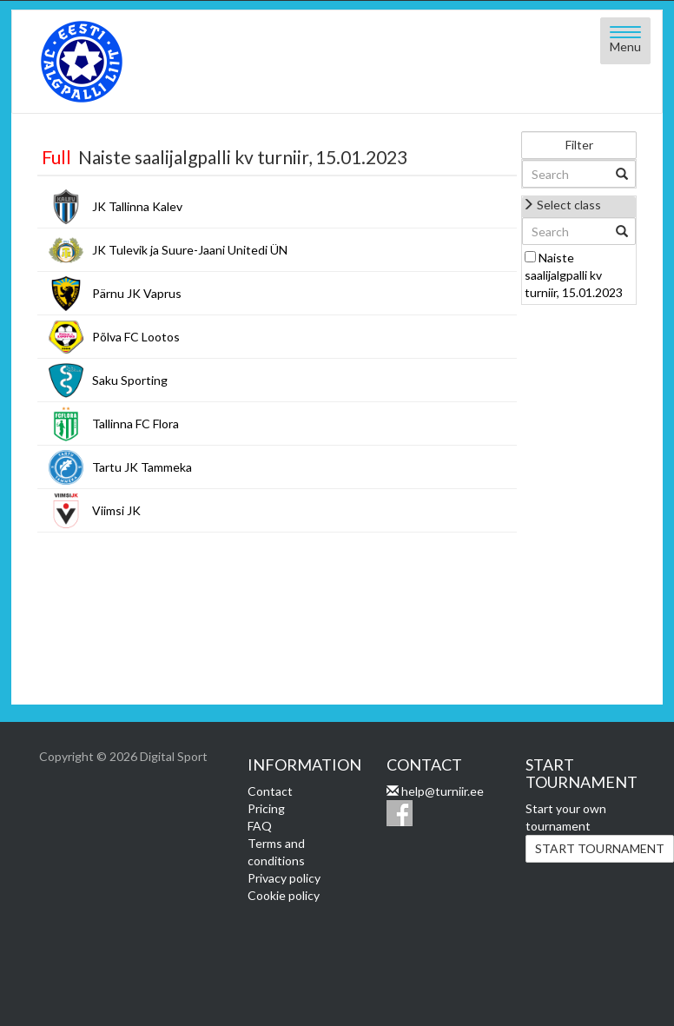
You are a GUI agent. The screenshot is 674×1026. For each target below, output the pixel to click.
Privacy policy (284, 877)
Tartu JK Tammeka (142, 467)
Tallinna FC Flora (135, 423)
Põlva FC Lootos (136, 336)
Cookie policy (284, 895)
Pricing (266, 808)
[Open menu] (625, 40)
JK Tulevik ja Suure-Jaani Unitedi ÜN (189, 249)
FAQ (260, 825)
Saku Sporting (130, 380)
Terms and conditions (276, 852)
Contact (270, 791)
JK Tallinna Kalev (137, 206)
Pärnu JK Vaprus (137, 293)
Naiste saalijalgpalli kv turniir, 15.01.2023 (574, 275)
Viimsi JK (116, 510)
